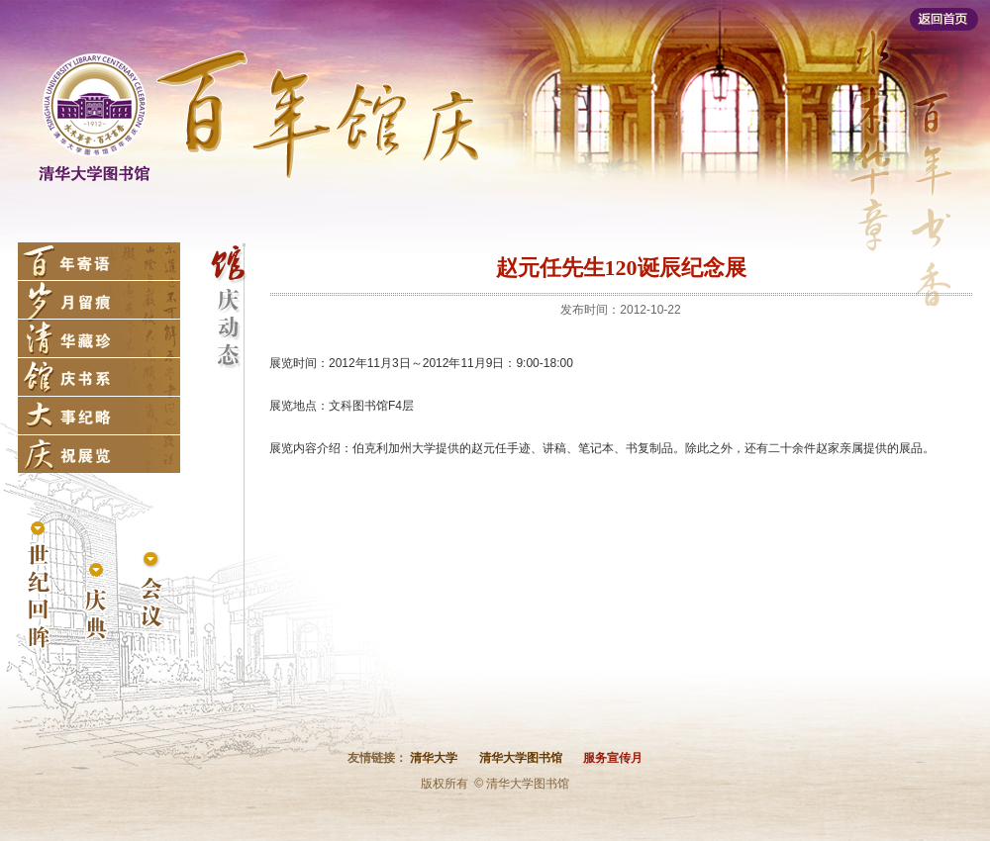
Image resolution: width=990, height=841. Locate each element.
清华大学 (433, 758)
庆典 (95, 602)
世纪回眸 (38, 586)
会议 (151, 592)
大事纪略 (99, 415)
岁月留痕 (99, 300)
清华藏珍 (99, 338)
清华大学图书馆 (520, 758)
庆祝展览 (99, 454)
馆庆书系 (99, 377)
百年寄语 (99, 261)
